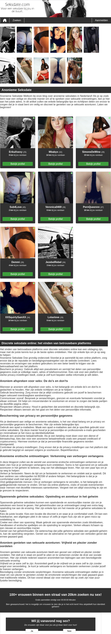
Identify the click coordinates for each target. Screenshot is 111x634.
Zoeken (17, 20)
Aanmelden (101, 20)
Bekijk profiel (18, 164)
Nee (69, 631)
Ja (32, 631)
